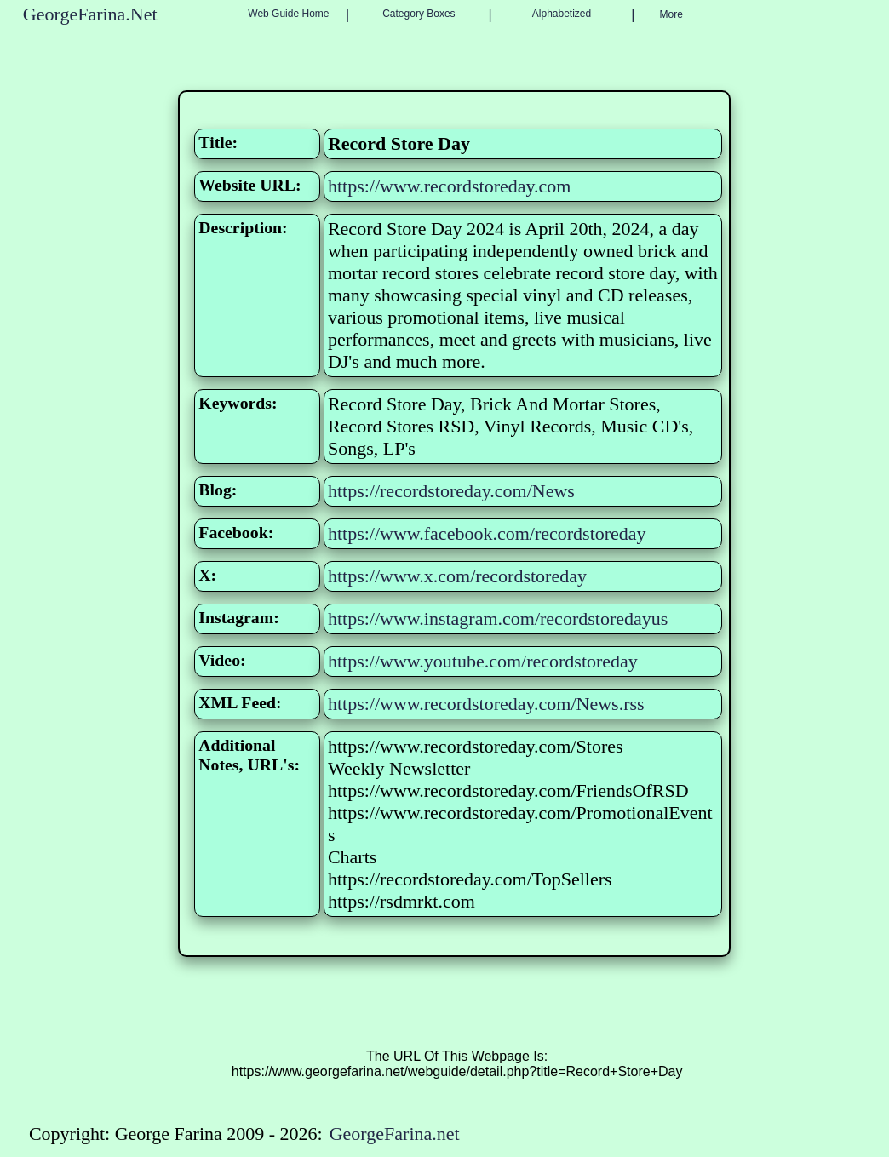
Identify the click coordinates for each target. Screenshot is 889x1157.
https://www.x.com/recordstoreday (457, 576)
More (671, 14)
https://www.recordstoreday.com (449, 186)
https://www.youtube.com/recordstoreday (483, 661)
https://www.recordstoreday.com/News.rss (486, 703)
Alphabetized (561, 14)
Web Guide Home (288, 14)
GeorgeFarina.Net (90, 14)
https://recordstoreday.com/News (451, 490)
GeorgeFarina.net (395, 1133)
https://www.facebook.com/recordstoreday (487, 533)
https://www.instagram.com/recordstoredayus (498, 618)
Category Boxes (418, 14)
